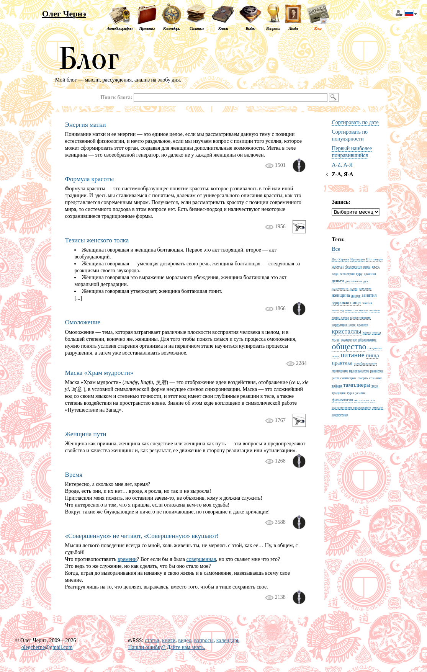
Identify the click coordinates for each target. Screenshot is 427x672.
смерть (363, 378)
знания (367, 303)
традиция (338, 393)
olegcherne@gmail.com (47, 647)
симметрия (348, 378)
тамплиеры (356, 385)
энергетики (340, 415)
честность (361, 400)
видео (184, 640)
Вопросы (273, 28)
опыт (335, 356)
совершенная (201, 559)
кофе (351, 325)
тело (374, 386)
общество (349, 346)
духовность (340, 288)
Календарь (171, 28)
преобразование (365, 363)
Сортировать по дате (355, 122)
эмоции (377, 407)
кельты (375, 310)
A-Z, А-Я (342, 165)
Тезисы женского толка (97, 240)
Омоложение (82, 322)
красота (362, 325)
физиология (342, 399)
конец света (340, 317)
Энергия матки (85, 124)
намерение (349, 340)
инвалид (338, 310)
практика (342, 363)
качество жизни (356, 310)
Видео (250, 28)
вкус (376, 266)
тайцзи (337, 386)
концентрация (360, 317)
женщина (341, 295)
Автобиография (120, 28)
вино (366, 266)
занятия (369, 295)
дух (365, 281)
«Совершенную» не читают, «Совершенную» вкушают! (142, 536)
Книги (223, 28)
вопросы (204, 640)
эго (372, 400)
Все (336, 249)
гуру (359, 274)
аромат (338, 266)
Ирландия (357, 259)
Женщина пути (85, 434)
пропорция (339, 371)
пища (372, 355)
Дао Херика (340, 259)
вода (335, 274)
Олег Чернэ (64, 13)
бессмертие (353, 266)
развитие (376, 371)
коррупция (339, 325)
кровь (367, 332)
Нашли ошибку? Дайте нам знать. (166, 647)
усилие (360, 393)
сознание (376, 378)
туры (350, 393)
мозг (336, 339)
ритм (335, 378)
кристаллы (346, 331)
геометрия (347, 274)
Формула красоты (89, 179)
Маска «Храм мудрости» (99, 372)
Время (73, 474)
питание (352, 355)
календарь (227, 640)
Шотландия (374, 259)
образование (367, 340)
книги (168, 640)
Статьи (196, 28)
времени (127, 559)
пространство (359, 371)
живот (355, 296)
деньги (338, 280)
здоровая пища (346, 302)
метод (376, 332)
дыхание (365, 288)
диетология (353, 281)
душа (353, 288)
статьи (152, 640)
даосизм (370, 274)
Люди (293, 28)
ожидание (375, 348)
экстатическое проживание (351, 407)
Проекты (146, 28)
